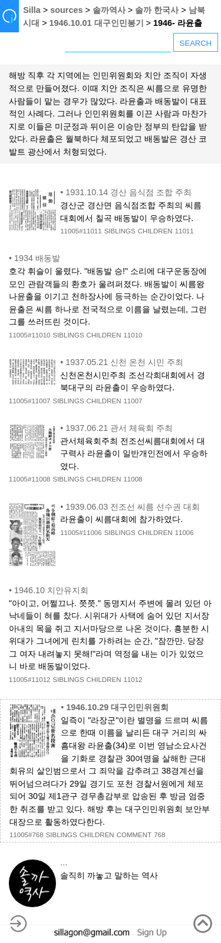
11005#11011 (80, 231)
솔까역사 (109, 10)
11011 (184, 231)
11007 (132, 400)
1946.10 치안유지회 (51, 590)
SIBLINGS (120, 231)
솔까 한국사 (157, 10)
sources (66, 10)
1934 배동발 (37, 258)
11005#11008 (29, 479)
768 (159, 834)
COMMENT (134, 834)
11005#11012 (29, 679)
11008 (132, 479)
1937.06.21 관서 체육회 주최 (119, 428)
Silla (32, 10)
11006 (184, 532)
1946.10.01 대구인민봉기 (97, 23)
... (63, 862)
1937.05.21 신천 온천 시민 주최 (124, 362)
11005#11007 (29, 400)
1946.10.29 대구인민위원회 (117, 707)
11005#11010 (29, 335)
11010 (132, 335)
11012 (132, 679)
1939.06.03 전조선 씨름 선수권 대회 (132, 506)
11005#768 (26, 834)
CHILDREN (155, 231)
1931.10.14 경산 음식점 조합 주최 (128, 192)
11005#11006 (80, 532)
